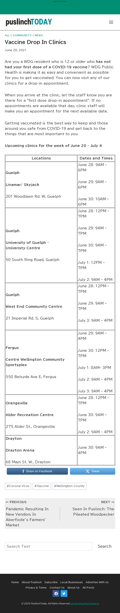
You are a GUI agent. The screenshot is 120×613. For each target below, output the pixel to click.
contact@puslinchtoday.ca (84, 603)
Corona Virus (18, 486)
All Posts (88, 587)
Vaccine (41, 486)
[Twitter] (64, 593)
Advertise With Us (97, 582)
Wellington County (69, 486)
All (7, 35)
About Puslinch (32, 582)
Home (15, 582)
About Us (73, 587)
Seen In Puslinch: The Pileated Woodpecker (88, 507)
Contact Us (57, 587)
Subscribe (51, 582)
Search (105, 546)
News (39, 35)
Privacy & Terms (36, 587)
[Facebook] (56, 593)
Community (22, 35)
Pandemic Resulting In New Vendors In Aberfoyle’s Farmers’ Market (31, 513)
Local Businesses (71, 582)
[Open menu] (111, 22)
